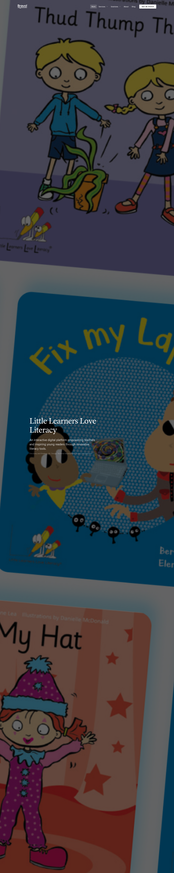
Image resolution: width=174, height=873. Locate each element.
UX (49, 453)
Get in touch (148, 6)
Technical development (66, 453)
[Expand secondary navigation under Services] (107, 6)
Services (102, 6)
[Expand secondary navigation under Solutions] (120, 6)
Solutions (114, 6)
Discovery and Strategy (38, 453)
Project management (84, 453)
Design (54, 453)
